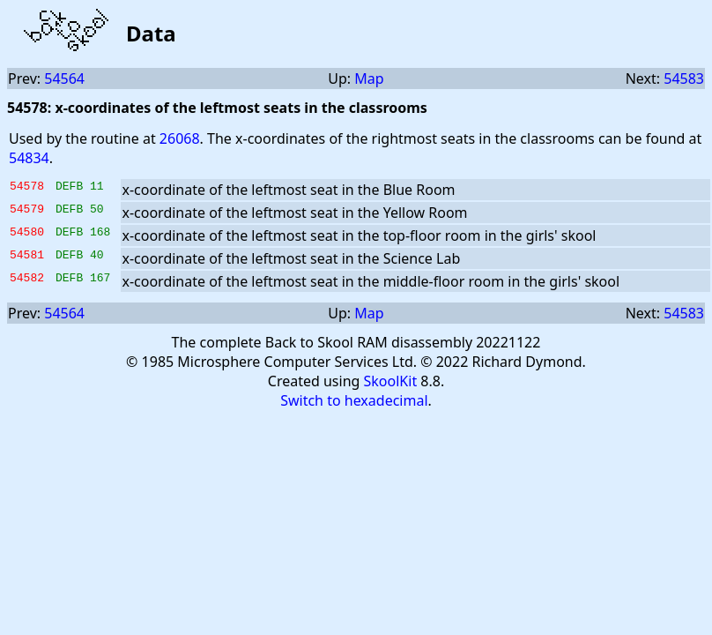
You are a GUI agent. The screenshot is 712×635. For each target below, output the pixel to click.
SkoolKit (391, 381)
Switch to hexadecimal (353, 400)
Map (368, 78)
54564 (64, 78)
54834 (29, 158)
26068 (179, 138)
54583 (684, 78)
